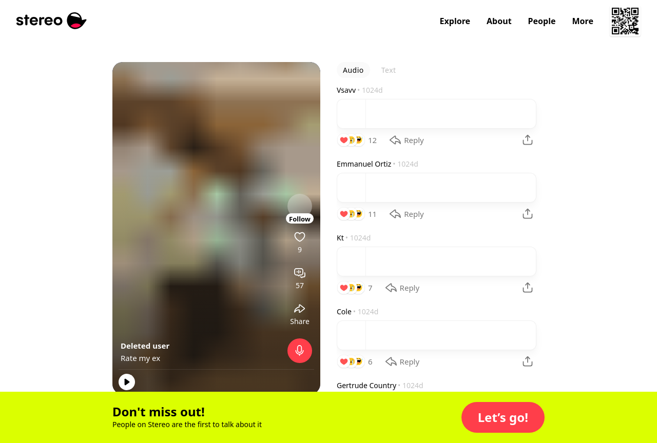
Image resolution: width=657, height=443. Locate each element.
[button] (503, 417)
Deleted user (145, 345)
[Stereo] (51, 20)
